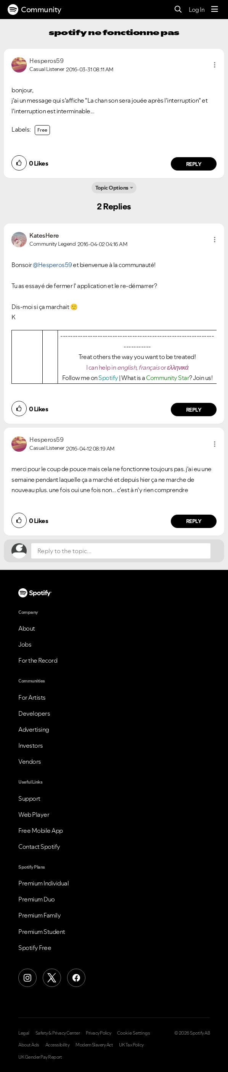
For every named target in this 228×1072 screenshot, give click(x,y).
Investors (30, 745)
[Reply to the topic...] (120, 551)
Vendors (29, 761)
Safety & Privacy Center (57, 1033)
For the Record (37, 660)
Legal (23, 1033)
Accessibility (57, 1045)
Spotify (108, 377)
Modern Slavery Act (94, 1045)
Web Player (33, 814)
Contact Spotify (39, 846)
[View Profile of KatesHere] (44, 235)
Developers (34, 713)
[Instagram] (27, 978)
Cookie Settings (133, 1033)
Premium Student (41, 931)
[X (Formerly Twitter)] (52, 978)
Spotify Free (34, 947)
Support (29, 798)
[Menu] (214, 9)
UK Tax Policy (131, 1045)
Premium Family (39, 915)
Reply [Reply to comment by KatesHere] (194, 410)
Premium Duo (36, 899)
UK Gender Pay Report (40, 1057)
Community (34, 9)
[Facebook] (76, 978)
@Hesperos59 (52, 265)
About (26, 628)
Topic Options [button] (111, 188)
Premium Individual (43, 883)
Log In (196, 9)
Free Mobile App (40, 830)
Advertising (33, 729)
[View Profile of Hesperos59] (46, 60)
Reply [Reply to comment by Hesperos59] (194, 164)
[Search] (178, 9)
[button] (214, 65)
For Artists (32, 697)
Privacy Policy (98, 1033)
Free (42, 130)
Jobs (24, 644)
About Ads (28, 1045)
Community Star (167, 377)
